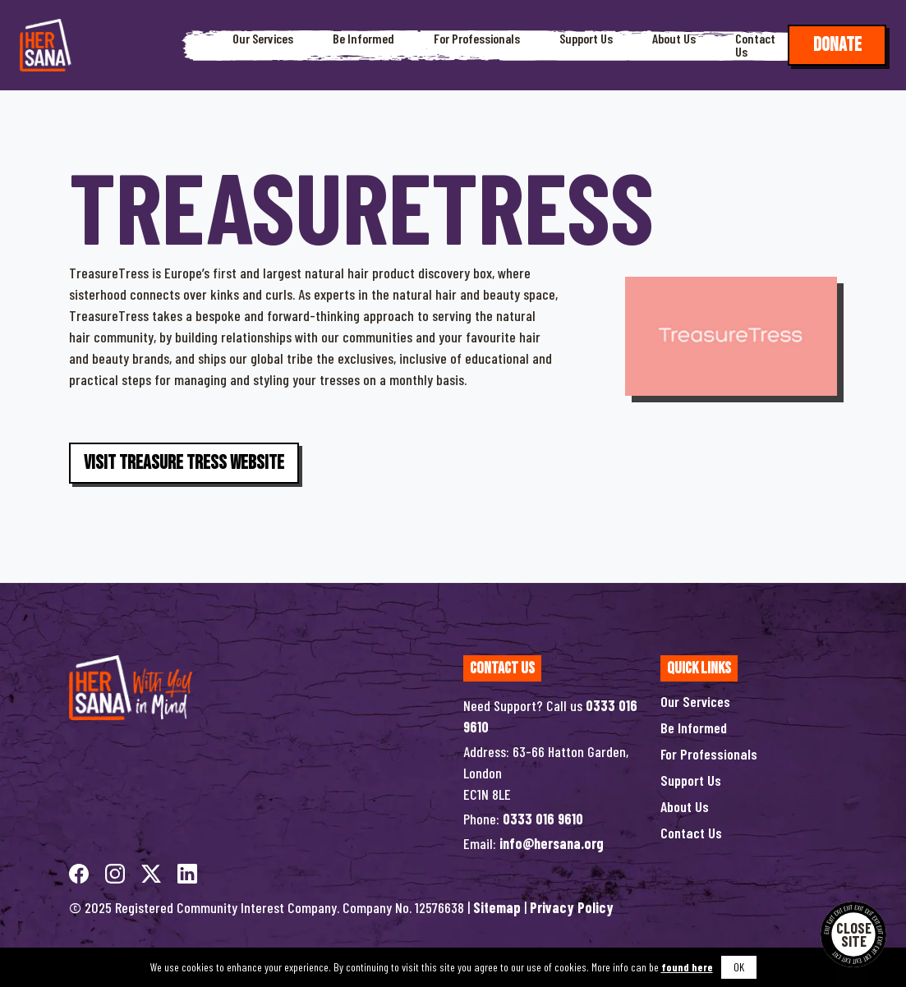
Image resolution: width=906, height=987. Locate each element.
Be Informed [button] (363, 38)
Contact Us (755, 45)
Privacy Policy (572, 907)
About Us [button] (674, 38)
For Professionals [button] (477, 38)
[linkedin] (187, 871)
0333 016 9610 (543, 819)
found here (687, 967)
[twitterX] (152, 871)
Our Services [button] (262, 38)
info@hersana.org (551, 843)
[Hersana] (45, 45)
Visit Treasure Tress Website (184, 463)
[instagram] (116, 871)
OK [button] (739, 967)
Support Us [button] (586, 38)
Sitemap (497, 907)
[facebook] (80, 871)
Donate (837, 45)
